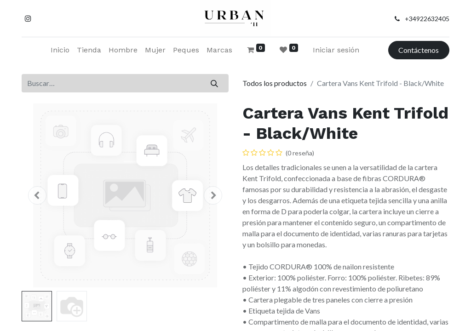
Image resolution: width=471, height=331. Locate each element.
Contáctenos (418, 50)
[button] (37, 195)
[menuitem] (60, 50)
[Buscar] (215, 83)
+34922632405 (427, 19)
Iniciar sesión (336, 50)
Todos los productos (274, 83)
